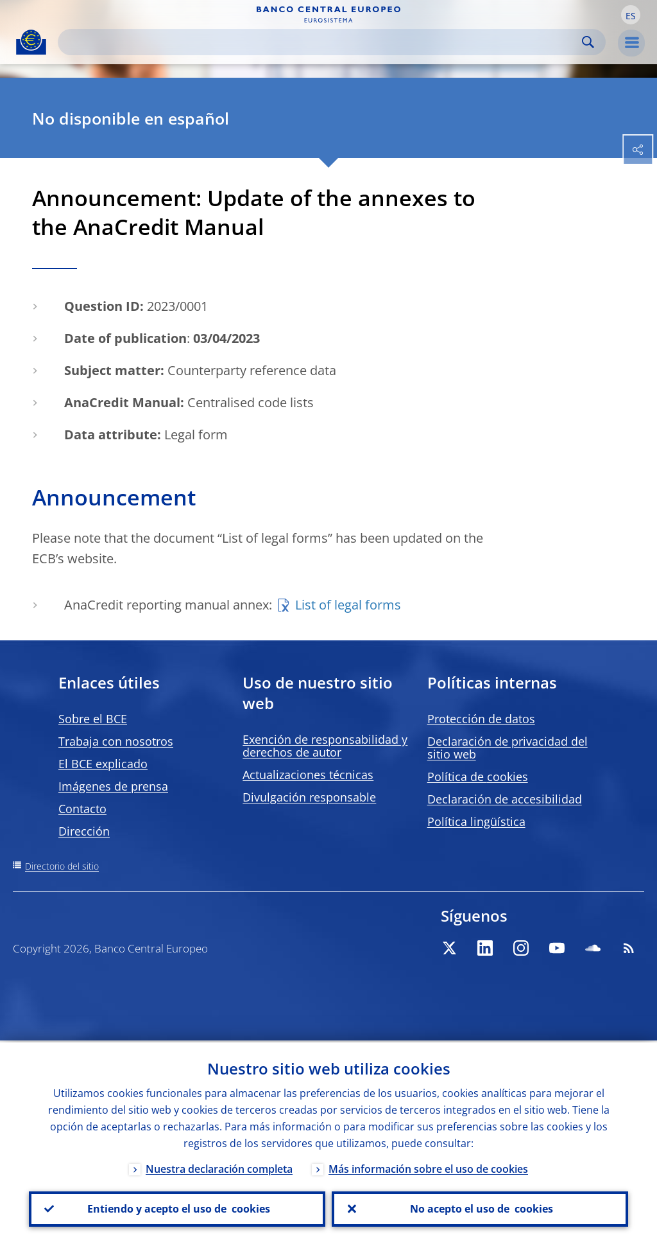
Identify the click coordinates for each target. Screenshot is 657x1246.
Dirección (84, 831)
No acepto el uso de (480, 1208)
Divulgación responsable (309, 797)
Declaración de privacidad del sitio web (507, 747)
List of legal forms (348, 604)
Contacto (82, 808)
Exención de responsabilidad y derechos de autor (325, 746)
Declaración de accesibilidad (504, 799)
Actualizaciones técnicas (308, 774)
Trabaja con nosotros (115, 741)
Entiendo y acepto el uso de (177, 1208)
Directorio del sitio (62, 866)
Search (588, 42)
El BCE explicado (103, 763)
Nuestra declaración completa (219, 1167)
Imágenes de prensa (113, 786)
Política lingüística (476, 821)
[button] (630, 14)
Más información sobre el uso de (428, 1167)
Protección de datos (481, 718)
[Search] (321, 42)
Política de (477, 776)
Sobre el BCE (92, 718)
